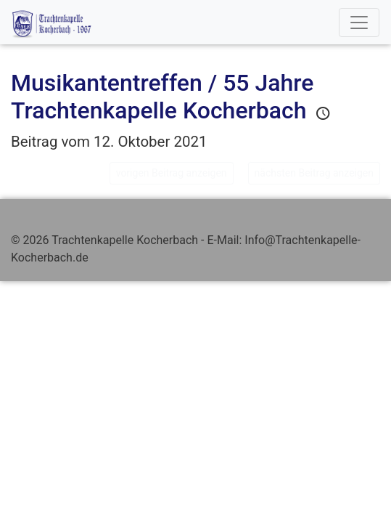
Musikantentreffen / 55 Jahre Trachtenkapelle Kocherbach (162, 96)
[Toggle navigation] (359, 22)
